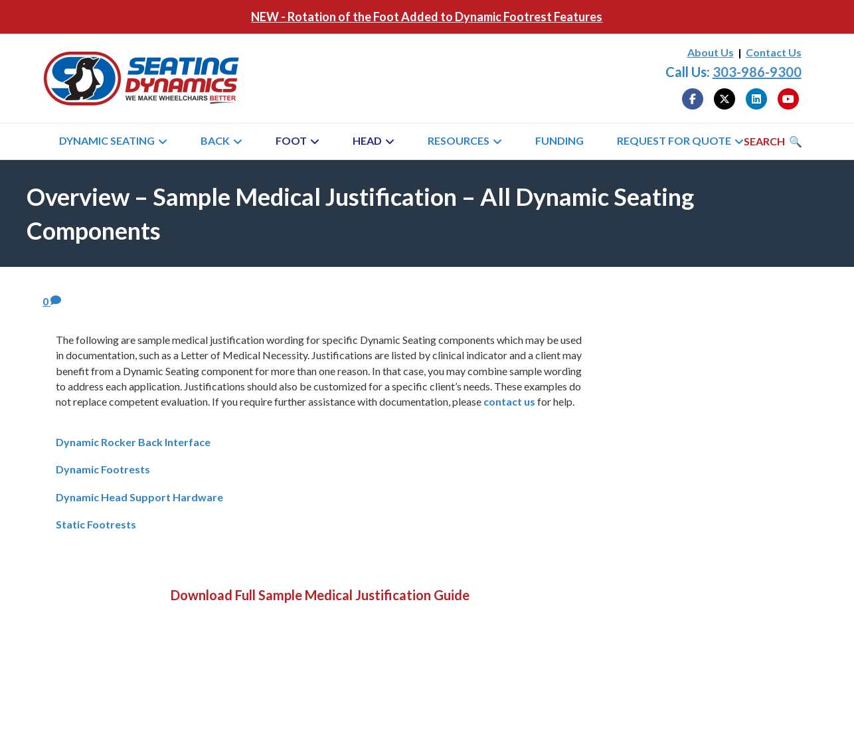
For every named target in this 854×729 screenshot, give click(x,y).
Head (367, 140)
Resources (458, 140)
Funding (559, 140)
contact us (509, 401)
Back (215, 140)
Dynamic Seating (107, 140)
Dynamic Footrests (103, 469)
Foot (291, 140)
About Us (710, 52)
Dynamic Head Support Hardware (139, 497)
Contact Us (774, 52)
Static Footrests (96, 524)
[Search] (772, 141)
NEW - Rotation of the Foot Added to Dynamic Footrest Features (426, 16)
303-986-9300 (757, 72)
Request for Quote (674, 140)
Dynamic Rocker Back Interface (133, 442)
